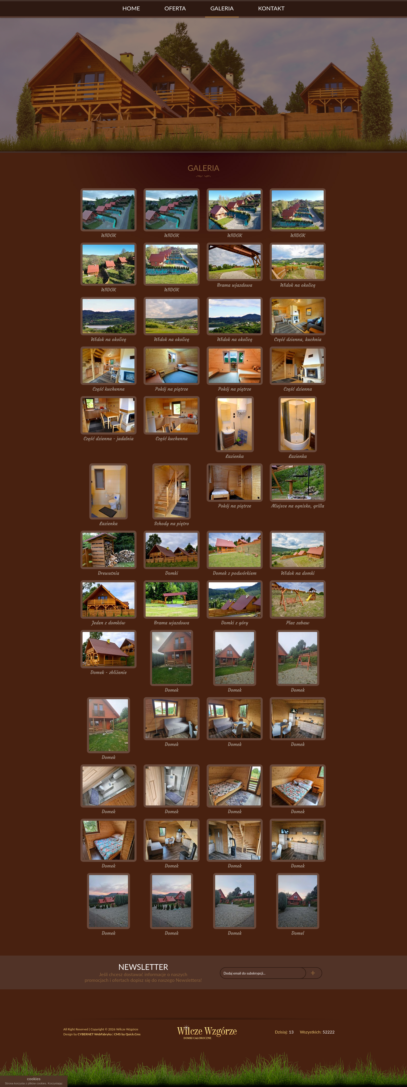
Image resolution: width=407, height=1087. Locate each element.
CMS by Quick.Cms (127, 1034)
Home (131, 8)
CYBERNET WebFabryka (95, 1034)
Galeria (222, 8)
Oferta (175, 8)
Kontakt (271, 8)
